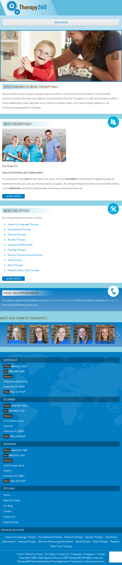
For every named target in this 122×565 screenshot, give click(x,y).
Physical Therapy (17, 234)
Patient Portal (10, 522)
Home (6, 494)
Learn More (13, 196)
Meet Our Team (11, 500)
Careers (7, 511)
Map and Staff (18, 391)
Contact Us (113, 300)
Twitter (101, 554)
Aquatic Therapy (16, 239)
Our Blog (8, 505)
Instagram (89, 554)
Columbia (69, 300)
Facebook (76, 554)
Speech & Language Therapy (23, 224)
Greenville (55, 300)
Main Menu (61, 22)
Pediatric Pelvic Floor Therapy (23, 270)
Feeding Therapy (17, 249)
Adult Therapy (15, 265)
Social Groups (15, 260)
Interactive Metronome (20, 244)
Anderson (9, 444)
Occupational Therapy (19, 229)
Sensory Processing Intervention (25, 255)
